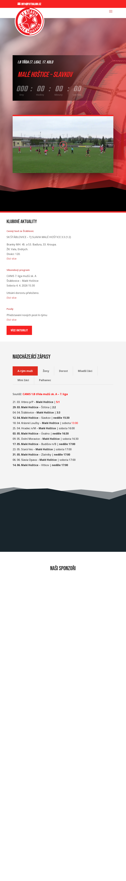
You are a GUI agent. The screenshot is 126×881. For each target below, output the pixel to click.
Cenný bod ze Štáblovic (20, 231)
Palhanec (45, 380)
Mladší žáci (85, 371)
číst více (11, 258)
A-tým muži (25, 371)
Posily (10, 308)
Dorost (63, 371)
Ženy (46, 371)
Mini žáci (23, 380)
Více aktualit (19, 330)
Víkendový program (18, 270)
